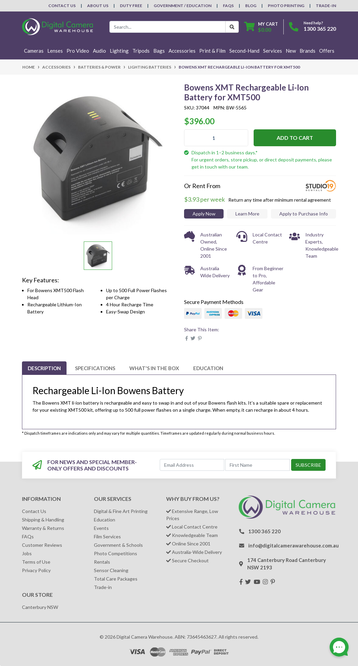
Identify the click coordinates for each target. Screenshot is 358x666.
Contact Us (62, 5)
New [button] (291, 51)
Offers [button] (326, 51)
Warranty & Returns (43, 528)
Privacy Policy (36, 570)
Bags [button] (159, 51)
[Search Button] (232, 27)
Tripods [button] (141, 51)
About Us (97, 5)
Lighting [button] (119, 51)
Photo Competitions (115, 553)
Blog (250, 5)
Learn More (247, 213)
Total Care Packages (115, 579)
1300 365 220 (320, 28)
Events (101, 528)
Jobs (27, 553)
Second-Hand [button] (244, 51)
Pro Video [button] (78, 51)
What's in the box (154, 368)
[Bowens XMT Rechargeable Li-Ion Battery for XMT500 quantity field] (216, 137)
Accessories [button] (182, 51)
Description (44, 368)
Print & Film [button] (212, 51)
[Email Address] (192, 465)
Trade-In (326, 5)
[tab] (44, 368)
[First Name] (257, 465)
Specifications (95, 368)
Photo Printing (286, 5)
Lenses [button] (55, 51)
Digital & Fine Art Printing (121, 511)
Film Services (107, 536)
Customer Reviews (42, 545)
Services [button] (272, 51)
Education (208, 368)
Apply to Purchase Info (303, 213)
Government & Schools (118, 545)
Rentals (102, 562)
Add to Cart (295, 137)
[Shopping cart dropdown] (261, 27)
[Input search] (167, 27)
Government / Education (182, 5)
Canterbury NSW (40, 607)
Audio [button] (99, 51)
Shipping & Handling (43, 519)
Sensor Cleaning (111, 570)
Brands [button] (307, 51)
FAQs (228, 5)
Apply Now (204, 213)
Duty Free (131, 5)
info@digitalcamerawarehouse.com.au (293, 545)
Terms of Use (36, 562)
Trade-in (103, 587)
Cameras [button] (34, 51)
